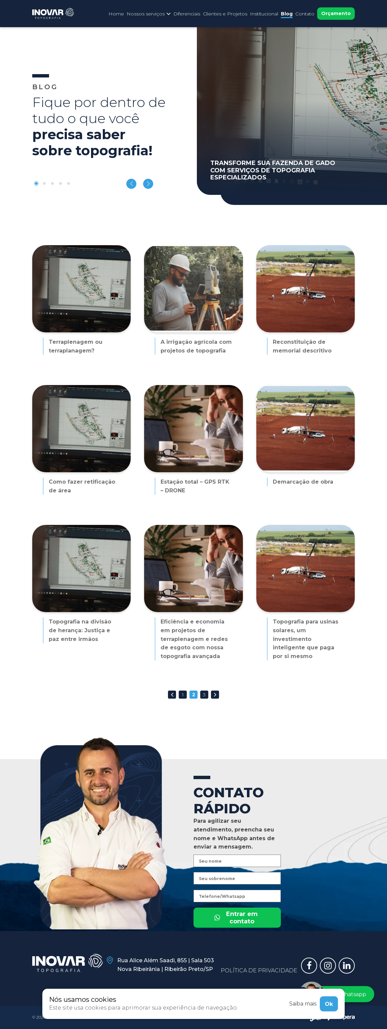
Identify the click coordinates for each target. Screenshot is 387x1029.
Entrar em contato (236, 940)
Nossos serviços (149, 14)
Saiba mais (302, 1003)
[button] (36, 183)
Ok (329, 1003)
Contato (304, 14)
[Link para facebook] (309, 966)
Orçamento (336, 13)
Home (116, 14)
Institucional (264, 14)
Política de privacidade (259, 970)
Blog (287, 14)
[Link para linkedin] (347, 966)
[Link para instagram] (328, 966)
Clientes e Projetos (225, 14)
